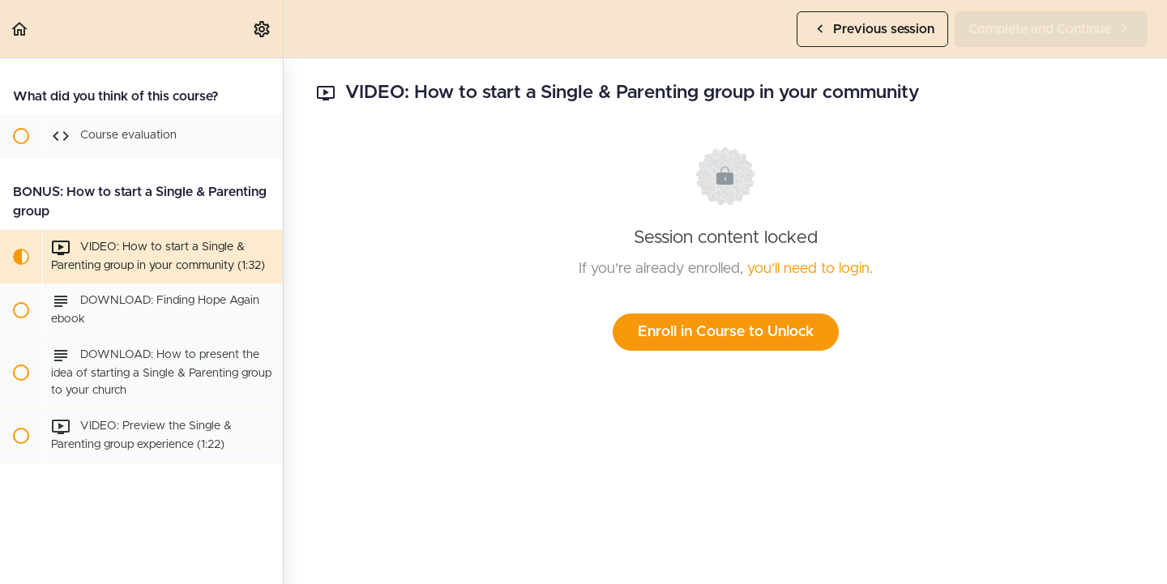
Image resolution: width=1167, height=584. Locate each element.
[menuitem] (262, 29)
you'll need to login (808, 269)
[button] (20, 29)
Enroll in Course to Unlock (726, 332)
